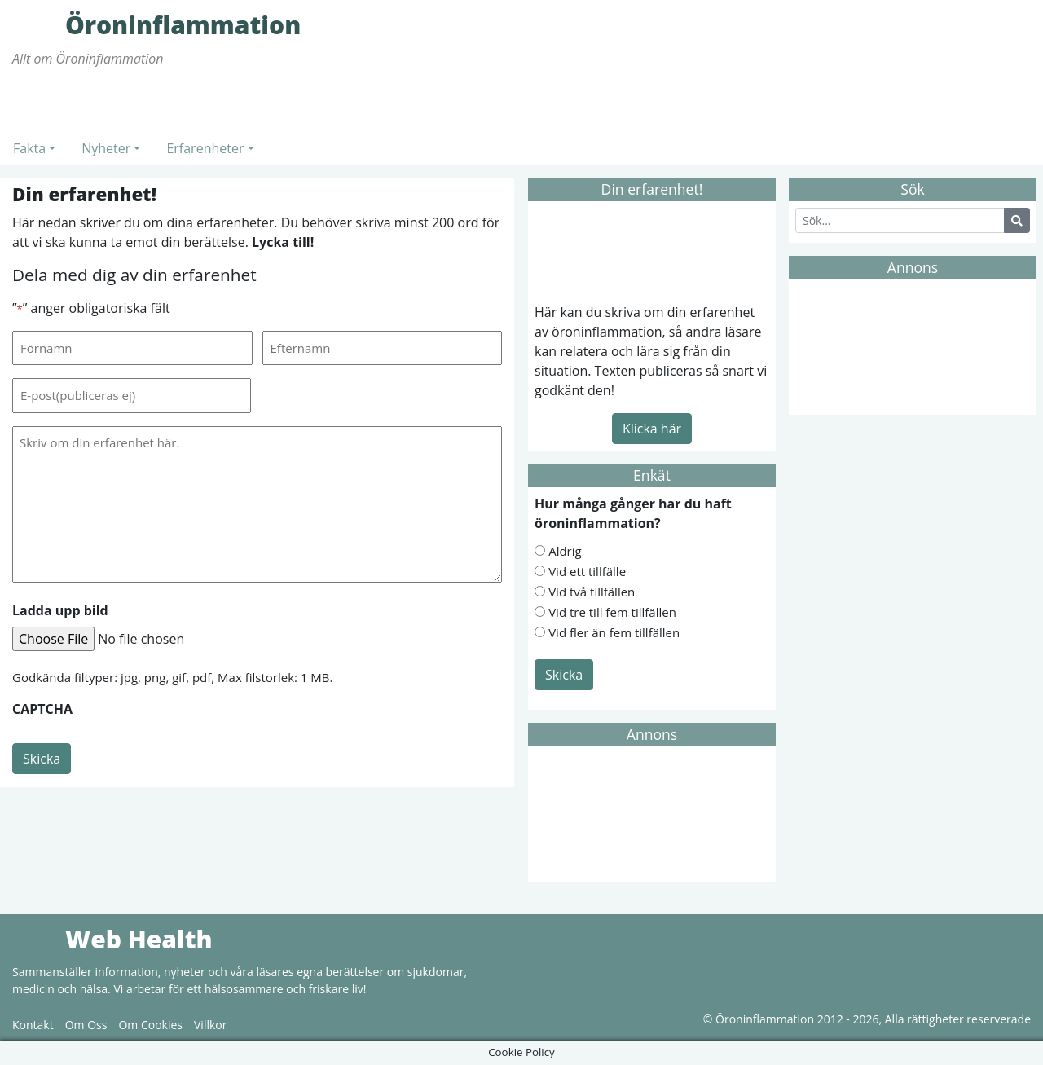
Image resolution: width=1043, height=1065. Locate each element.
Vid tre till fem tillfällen (612, 612)
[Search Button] (1017, 220)
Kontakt (33, 1024)
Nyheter (105, 148)
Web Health (36, 938)
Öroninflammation (36, 24)
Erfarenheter (205, 148)
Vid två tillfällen (591, 591)
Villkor (210, 1024)
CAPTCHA (42, 709)
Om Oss (86, 1024)
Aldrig (565, 551)
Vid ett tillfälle (587, 571)
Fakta (29, 148)
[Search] (900, 220)
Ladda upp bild (60, 610)
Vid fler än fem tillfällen (614, 632)
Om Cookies (150, 1024)
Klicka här (652, 429)
